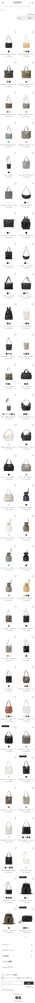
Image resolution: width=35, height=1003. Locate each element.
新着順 (30, 18)
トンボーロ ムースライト (26, 205)
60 (33, 14)
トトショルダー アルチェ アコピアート (11, 356)
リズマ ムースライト (8, 296)
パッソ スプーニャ (26, 386)
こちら (32, 987)
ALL (30, 14)
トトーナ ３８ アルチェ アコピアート (11, 477)
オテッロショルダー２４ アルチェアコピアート (12, 54)
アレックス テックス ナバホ (9, 205)
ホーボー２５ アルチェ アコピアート (11, 719)
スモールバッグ (9, 6)
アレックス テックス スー (26, 175)
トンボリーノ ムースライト (26, 266)
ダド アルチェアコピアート (8, 417)
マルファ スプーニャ (8, 266)
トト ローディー (26, 658)
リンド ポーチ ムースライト (9, 235)
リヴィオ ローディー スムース (8, 870)
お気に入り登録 (15, 32)
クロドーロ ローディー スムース (26, 840)
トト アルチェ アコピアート (9, 628)
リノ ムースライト (8, 326)
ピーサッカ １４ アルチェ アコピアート (11, 538)
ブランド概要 (7, 961)
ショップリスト (7, 967)
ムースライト (26, 6)
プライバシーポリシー (8, 990)
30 (32, 14)
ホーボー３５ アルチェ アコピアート (11, 749)
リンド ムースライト (9, 386)
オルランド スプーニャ (26, 900)
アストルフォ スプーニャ (26, 930)
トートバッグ (18, 6)
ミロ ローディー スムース (26, 870)
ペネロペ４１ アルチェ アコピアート (10, 84)
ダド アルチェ (9, 175)
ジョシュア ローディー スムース (9, 447)
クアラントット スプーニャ (26, 235)
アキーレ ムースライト (26, 326)
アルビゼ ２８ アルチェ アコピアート (11, 810)
